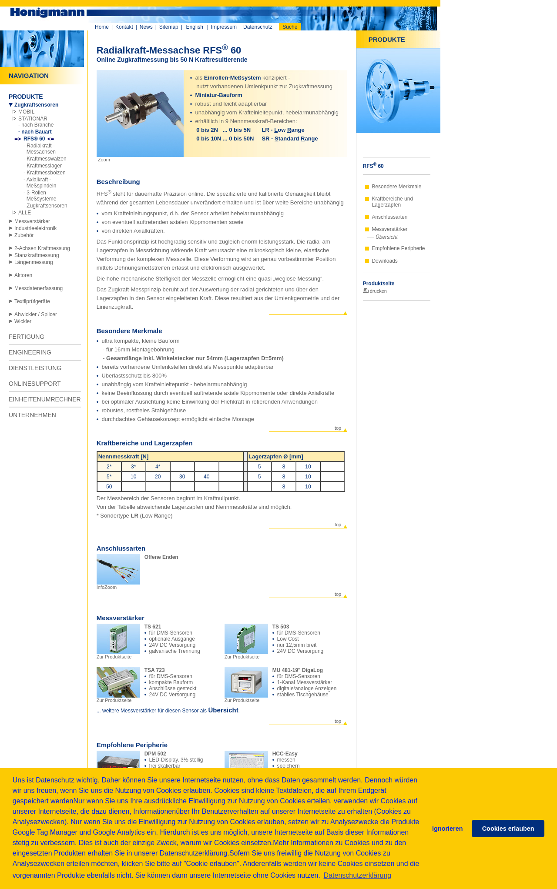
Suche (289, 27)
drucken (375, 291)
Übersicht (387, 237)
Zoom (103, 159)
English (194, 27)
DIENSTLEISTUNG (35, 367)
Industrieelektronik (35, 228)
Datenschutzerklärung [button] (358, 875)
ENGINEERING (30, 352)
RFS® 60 (34, 139)
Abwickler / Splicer (35, 314)
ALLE (24, 213)
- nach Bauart (35, 132)
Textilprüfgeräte (32, 301)
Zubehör (24, 235)
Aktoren (23, 275)
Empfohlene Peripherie (398, 248)
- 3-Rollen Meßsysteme (39, 196)
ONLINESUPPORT (35, 383)
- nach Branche (36, 125)
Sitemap (168, 27)
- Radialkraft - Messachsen (39, 149)
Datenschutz (257, 27)
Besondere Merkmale (396, 187)
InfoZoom (118, 585)
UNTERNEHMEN (32, 414)
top (338, 428)
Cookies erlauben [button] (508, 828)
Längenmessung (33, 262)
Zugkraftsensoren (36, 105)
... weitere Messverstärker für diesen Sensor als (152, 711)
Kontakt (124, 27)
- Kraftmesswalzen (45, 159)
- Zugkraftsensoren (45, 206)
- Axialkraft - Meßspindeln (39, 183)
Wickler (22, 321)
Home (102, 27)
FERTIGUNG (26, 336)
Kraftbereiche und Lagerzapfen (392, 202)
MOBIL (26, 112)
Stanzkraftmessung (36, 255)
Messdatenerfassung (38, 288)
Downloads (384, 261)
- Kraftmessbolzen (44, 173)
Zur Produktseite (118, 654)
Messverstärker (32, 221)
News (146, 27)
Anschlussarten (389, 217)
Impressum (224, 27)
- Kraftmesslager (42, 166)
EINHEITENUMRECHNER (45, 399)
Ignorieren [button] (447, 828)
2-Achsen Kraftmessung (42, 248)
